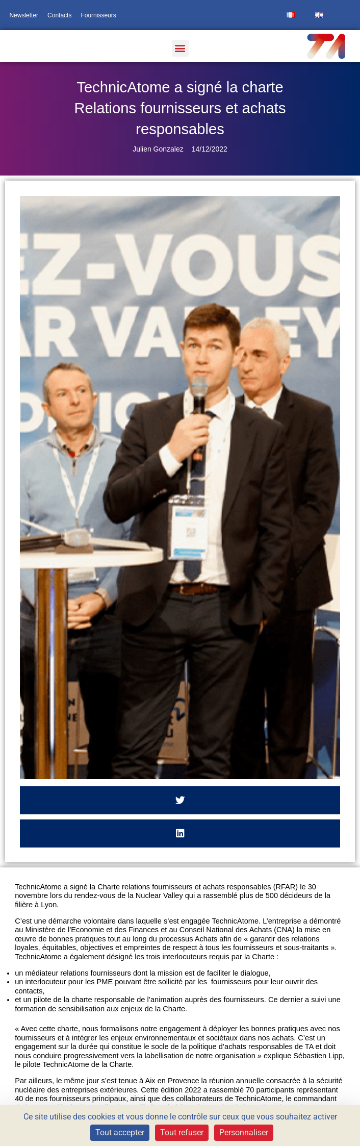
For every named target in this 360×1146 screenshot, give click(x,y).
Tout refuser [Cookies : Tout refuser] (181, 1132)
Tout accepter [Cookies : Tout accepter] (119, 1132)
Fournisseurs (98, 15)
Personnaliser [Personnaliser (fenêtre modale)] (243, 1132)
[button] (180, 48)
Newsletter (23, 15)
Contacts (59, 15)
